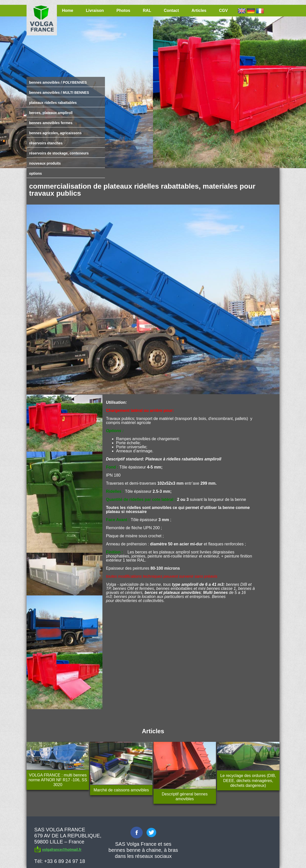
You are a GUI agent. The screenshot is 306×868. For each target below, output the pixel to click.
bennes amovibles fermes (50, 123)
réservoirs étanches (45, 143)
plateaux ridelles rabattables (53, 103)
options (35, 173)
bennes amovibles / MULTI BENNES (59, 93)
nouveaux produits (45, 163)
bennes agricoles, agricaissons (55, 133)
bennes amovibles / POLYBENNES (58, 82)
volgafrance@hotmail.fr (61, 850)
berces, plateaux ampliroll (51, 113)
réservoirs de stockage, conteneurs (59, 153)
